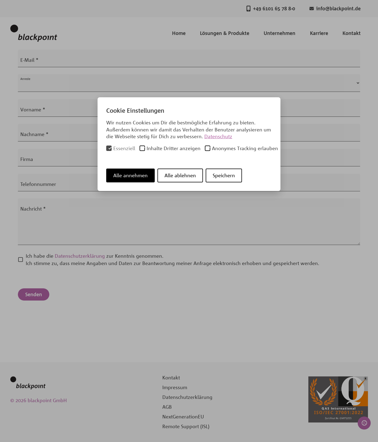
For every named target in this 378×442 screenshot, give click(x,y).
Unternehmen (279, 33)
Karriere (319, 33)
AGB (167, 407)
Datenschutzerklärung (80, 256)
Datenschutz (218, 136)
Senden (33, 294)
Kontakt (352, 33)
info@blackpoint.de (335, 8)
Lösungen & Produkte (224, 33)
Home (179, 33)
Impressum (174, 387)
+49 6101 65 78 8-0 (270, 8)
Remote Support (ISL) (185, 426)
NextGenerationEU (183, 417)
